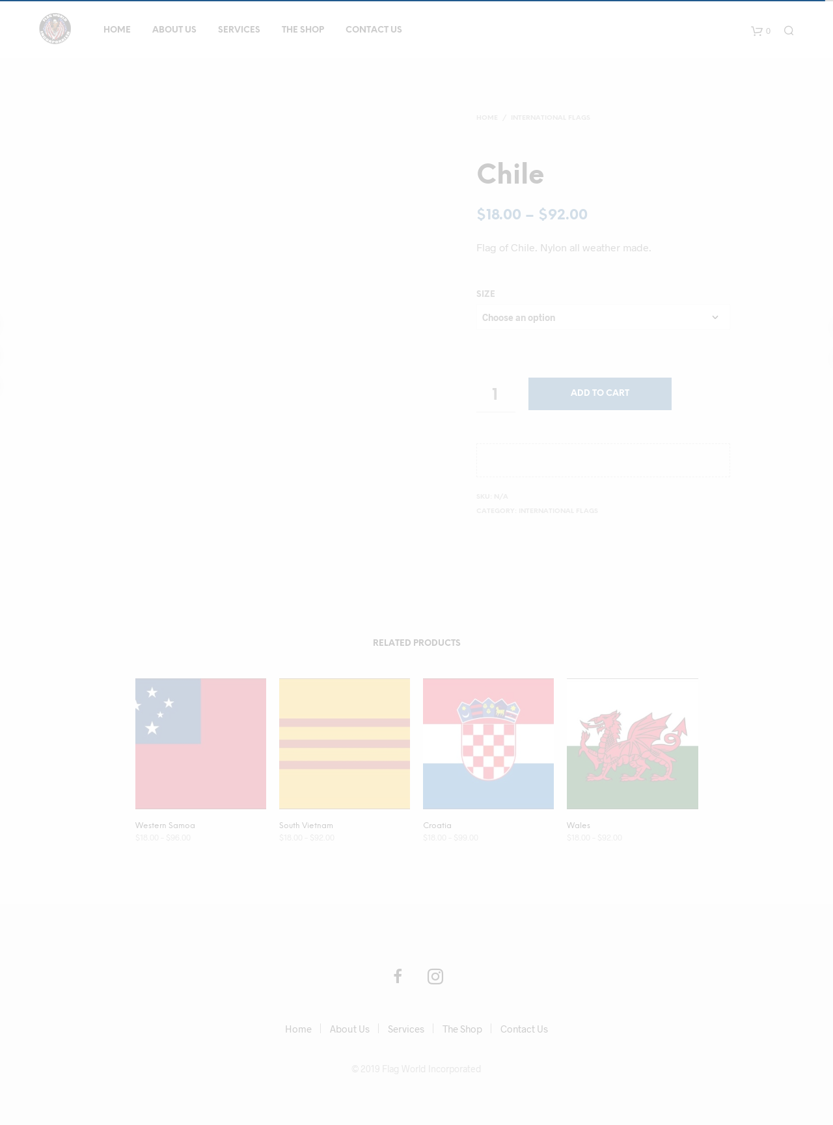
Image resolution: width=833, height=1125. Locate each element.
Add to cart (600, 393)
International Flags (550, 118)
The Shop (303, 30)
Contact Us (374, 30)
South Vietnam (306, 826)
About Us (174, 30)
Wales (578, 826)
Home (117, 30)
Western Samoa (165, 826)
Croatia (437, 826)
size (485, 294)
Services (239, 30)
